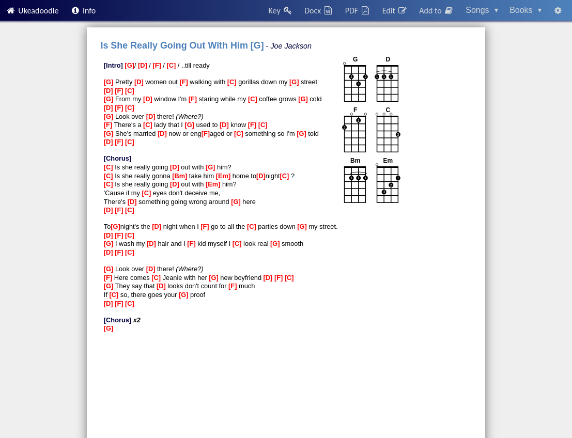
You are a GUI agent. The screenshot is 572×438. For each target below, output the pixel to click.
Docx (318, 10)
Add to (436, 10)
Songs (482, 10)
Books (525, 10)
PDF (358, 10)
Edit (395, 10)
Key (281, 10)
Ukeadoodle (32, 10)
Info (83, 10)
